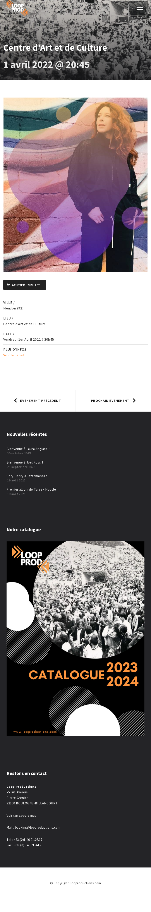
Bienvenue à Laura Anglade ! (28, 449)
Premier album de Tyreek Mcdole (31, 489)
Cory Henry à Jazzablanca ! (27, 476)
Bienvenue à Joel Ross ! (25, 462)
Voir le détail (13, 355)
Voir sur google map (22, 815)
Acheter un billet (22, 285)
